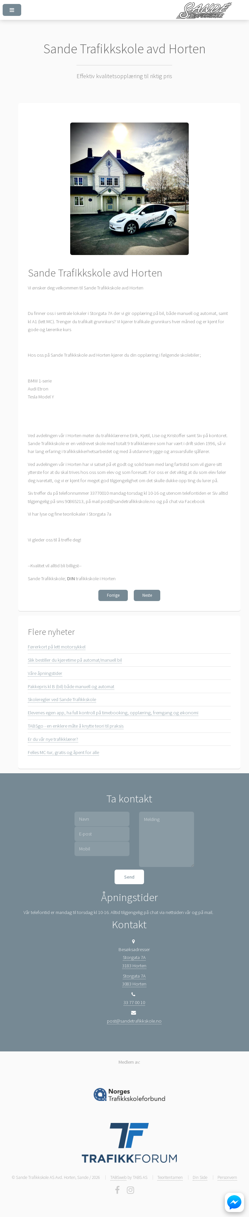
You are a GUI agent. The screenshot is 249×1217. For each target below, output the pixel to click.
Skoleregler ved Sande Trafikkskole (62, 699)
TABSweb (118, 1177)
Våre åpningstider (45, 673)
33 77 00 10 (134, 1002)
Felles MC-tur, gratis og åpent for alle (63, 752)
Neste (147, 595)
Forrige (113, 595)
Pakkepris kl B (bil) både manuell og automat (71, 686)
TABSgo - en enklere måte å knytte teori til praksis (76, 726)
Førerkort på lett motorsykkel (56, 647)
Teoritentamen (170, 1177)
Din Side (200, 1177)
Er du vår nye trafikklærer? (53, 739)
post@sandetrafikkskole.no (134, 1021)
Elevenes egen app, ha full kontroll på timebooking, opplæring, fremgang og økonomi (113, 713)
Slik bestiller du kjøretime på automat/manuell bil (75, 660)
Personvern (227, 1177)
